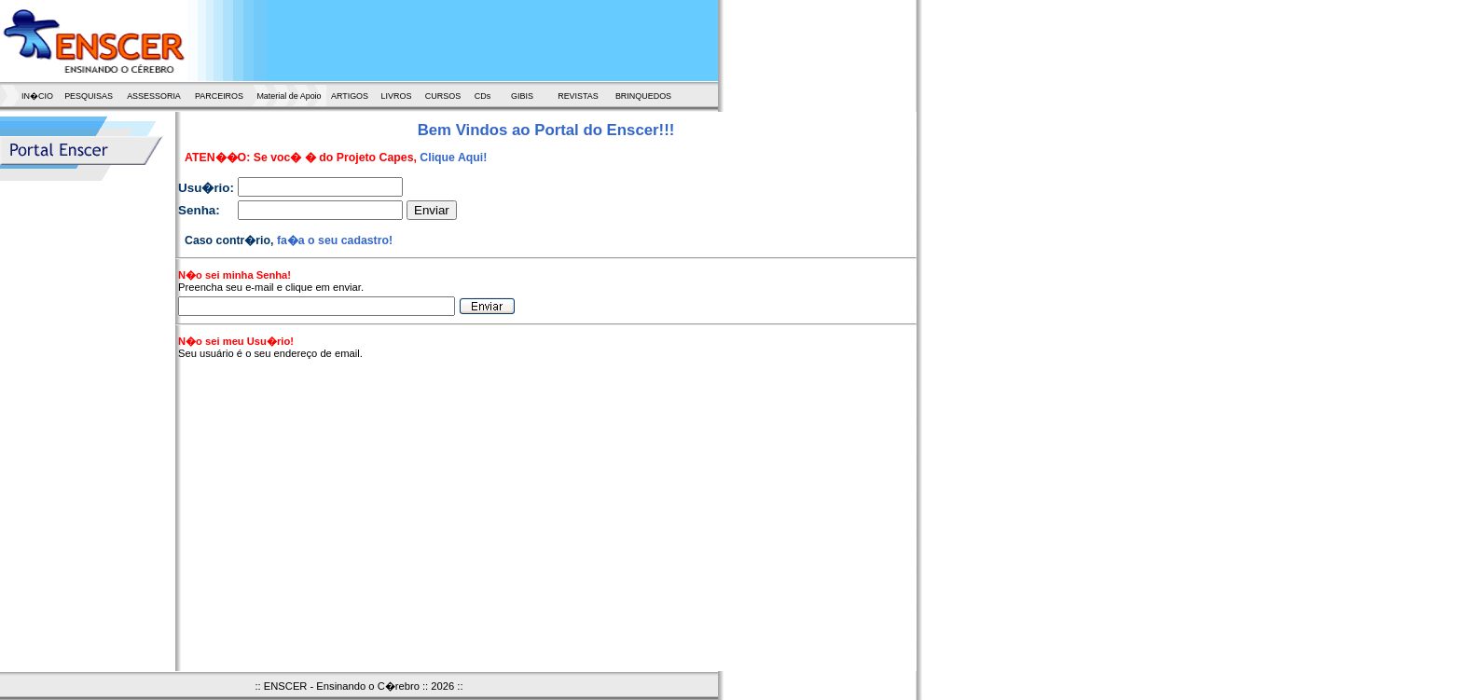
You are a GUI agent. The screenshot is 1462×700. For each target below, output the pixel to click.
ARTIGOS (349, 96)
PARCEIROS (219, 96)
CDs (482, 96)
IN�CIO (37, 96)
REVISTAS (578, 96)
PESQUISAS (88, 96)
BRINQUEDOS (643, 96)
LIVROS (396, 96)
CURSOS (443, 96)
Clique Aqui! (453, 157)
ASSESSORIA (154, 96)
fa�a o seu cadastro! (335, 240)
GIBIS (522, 96)
